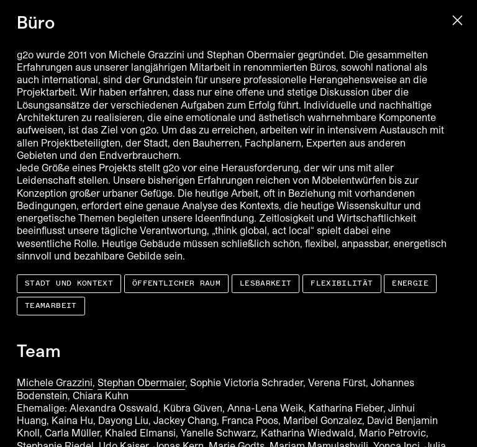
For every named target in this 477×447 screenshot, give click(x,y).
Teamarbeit (51, 305)
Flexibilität (342, 283)
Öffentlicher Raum (176, 283)
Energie (410, 283)
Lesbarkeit (266, 283)
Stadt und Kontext (69, 283)
